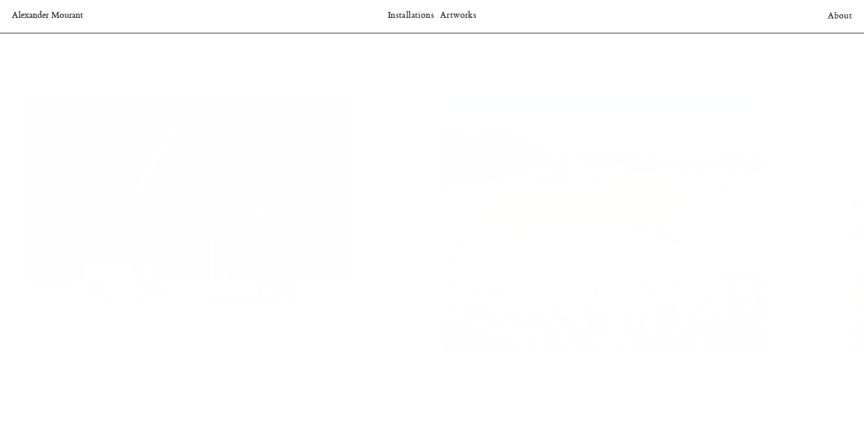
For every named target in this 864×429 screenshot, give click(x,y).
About (840, 16)
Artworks (458, 15)
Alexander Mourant (47, 16)
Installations (411, 15)
